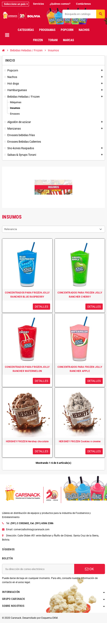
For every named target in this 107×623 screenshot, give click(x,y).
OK (89, 569)
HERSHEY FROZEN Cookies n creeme (79, 441)
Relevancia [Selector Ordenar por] (10, 229)
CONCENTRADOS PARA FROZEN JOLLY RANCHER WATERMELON (27, 369)
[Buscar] (83, 14)
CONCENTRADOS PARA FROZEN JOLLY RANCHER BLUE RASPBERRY (27, 294)
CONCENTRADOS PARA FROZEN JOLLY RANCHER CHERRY (79, 294)
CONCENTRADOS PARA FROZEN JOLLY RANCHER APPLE (79, 369)
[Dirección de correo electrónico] (38, 569)
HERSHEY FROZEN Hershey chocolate (27, 441)
